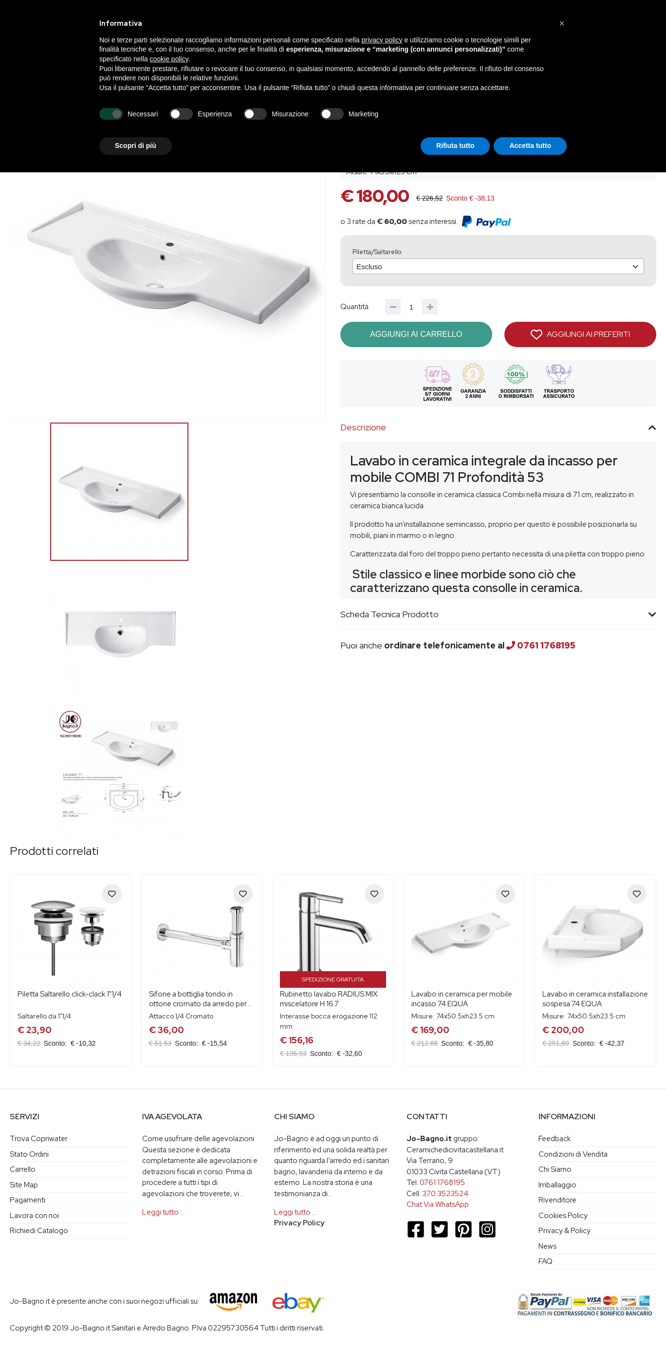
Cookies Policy (563, 1215)
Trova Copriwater (39, 1139)
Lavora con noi (34, 1215)
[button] (562, 23)
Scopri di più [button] (135, 145)
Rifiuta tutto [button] (455, 145)
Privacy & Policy (564, 1231)
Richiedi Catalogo (39, 1231)
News (547, 1246)
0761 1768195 (546, 645)
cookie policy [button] (169, 59)
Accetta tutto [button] (530, 145)
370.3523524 (445, 1194)
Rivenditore (557, 1200)
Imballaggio (557, 1185)
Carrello (23, 1169)
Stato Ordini (29, 1154)
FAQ (545, 1261)
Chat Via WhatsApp (438, 1204)
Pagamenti (27, 1200)
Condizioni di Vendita (573, 1154)
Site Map (24, 1185)
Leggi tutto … (163, 1212)
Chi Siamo (555, 1169)
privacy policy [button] (382, 40)
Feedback (554, 1139)
